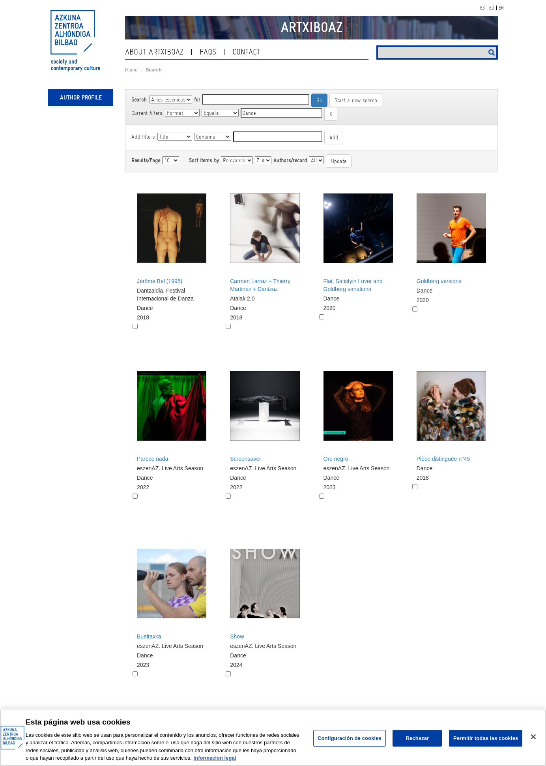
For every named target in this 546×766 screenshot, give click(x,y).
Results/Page (145, 160)
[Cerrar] (533, 736)
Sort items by (204, 160)
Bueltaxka (149, 636)
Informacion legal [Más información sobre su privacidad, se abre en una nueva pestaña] (215, 758)
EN (501, 8)
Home (131, 70)
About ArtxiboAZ (154, 51)
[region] (273, 738)
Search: (139, 99)
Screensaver (245, 459)
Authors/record (290, 160)
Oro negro (335, 459)
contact (246, 51)
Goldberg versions (439, 281)
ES (482, 8)
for (197, 99)
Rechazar (417, 738)
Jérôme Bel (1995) (159, 281)
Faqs (208, 51)
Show (237, 636)
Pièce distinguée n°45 (443, 459)
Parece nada (152, 459)
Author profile (81, 97)
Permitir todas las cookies (485, 738)
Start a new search (356, 100)
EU (491, 8)
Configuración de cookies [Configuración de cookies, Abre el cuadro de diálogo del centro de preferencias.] (349, 738)
